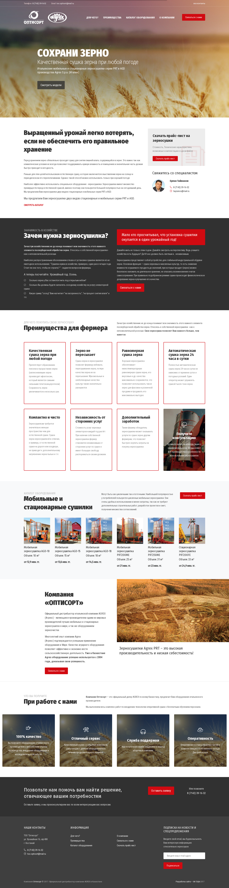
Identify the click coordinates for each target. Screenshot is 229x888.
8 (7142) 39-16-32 (39, 3)
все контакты (199, 3)
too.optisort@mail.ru (65, 3)
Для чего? (92, 17)
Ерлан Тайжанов (179, 180)
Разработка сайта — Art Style (188, 881)
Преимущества (112, 17)
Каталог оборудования (140, 17)
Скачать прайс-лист (192, 495)
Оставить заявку (161, 790)
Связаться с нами (193, 17)
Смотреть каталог (34, 205)
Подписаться (173, 865)
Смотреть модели (51, 85)
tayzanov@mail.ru (181, 191)
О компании (166, 17)
